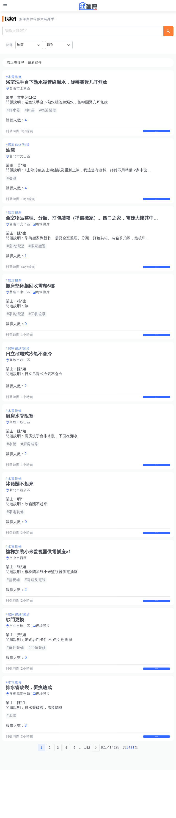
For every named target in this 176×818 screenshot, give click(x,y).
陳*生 (21, 243)
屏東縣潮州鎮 (19, 737)
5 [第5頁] (75, 796)
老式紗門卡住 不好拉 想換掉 (48, 678)
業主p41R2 (26, 97)
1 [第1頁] (42, 796)
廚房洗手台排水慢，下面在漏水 (51, 460)
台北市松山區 (19, 664)
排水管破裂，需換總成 (44, 751)
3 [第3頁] (58, 796)
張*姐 (21, 601)
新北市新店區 (19, 519)
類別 (50, 45)
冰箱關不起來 (36, 533)
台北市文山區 (19, 161)
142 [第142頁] (87, 796)
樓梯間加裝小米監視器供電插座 (51, 605)
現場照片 (43, 234)
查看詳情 (156, 133)
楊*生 (21, 315)
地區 (20, 45)
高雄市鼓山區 (19, 379)
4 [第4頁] (66, 796)
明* (19, 528)
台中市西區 (18, 591)
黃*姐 (21, 170)
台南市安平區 (19, 234)
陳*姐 (21, 388)
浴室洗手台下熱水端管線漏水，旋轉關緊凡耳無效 (66, 102)
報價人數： (16, 120)
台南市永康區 (19, 88)
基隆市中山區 (19, 306)
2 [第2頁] (50, 796)
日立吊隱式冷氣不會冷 (44, 393)
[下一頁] (96, 796)
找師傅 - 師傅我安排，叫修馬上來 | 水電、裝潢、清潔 (88, 6)
